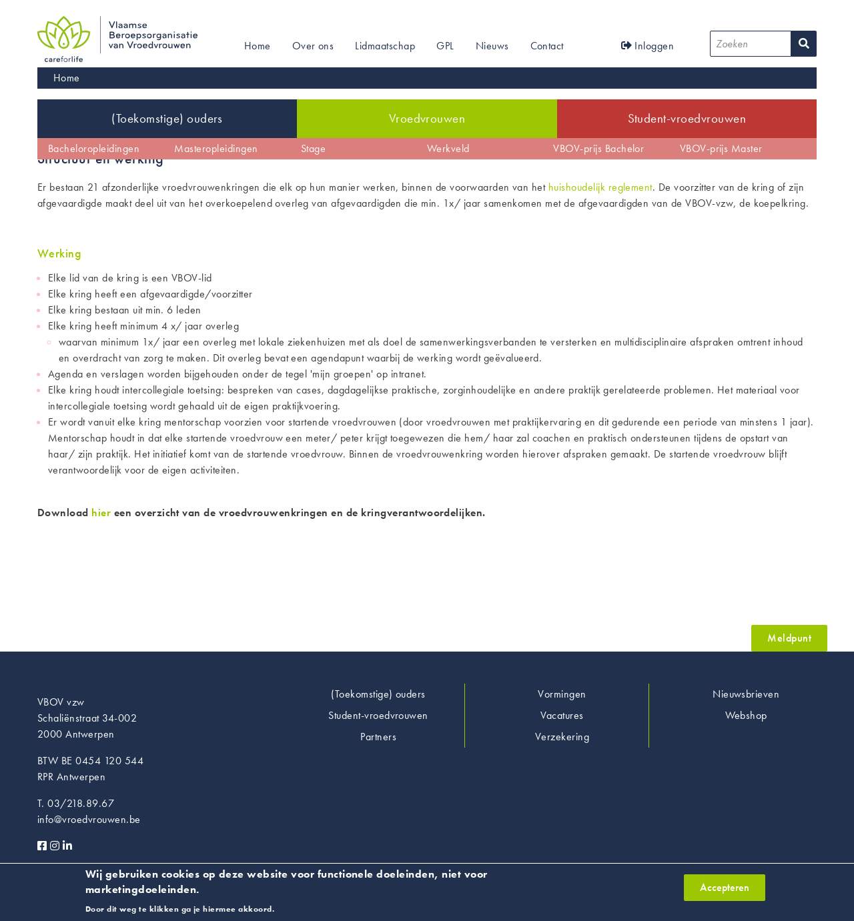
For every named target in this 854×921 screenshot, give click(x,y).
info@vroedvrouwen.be (89, 819)
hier (101, 513)
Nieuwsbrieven (746, 694)
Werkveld (448, 148)
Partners (378, 737)
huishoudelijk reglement (600, 187)
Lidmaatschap (385, 46)
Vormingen (562, 694)
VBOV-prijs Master (721, 148)
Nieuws (492, 46)
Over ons (313, 46)
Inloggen (648, 46)
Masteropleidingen (216, 148)
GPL (445, 46)
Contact (547, 46)
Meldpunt (789, 638)
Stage (313, 148)
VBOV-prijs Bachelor (598, 148)
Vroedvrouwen (427, 118)
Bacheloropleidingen (93, 148)
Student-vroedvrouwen (687, 118)
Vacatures (561, 715)
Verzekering (562, 737)
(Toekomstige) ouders (167, 118)
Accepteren (724, 891)
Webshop (746, 715)
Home (257, 46)
